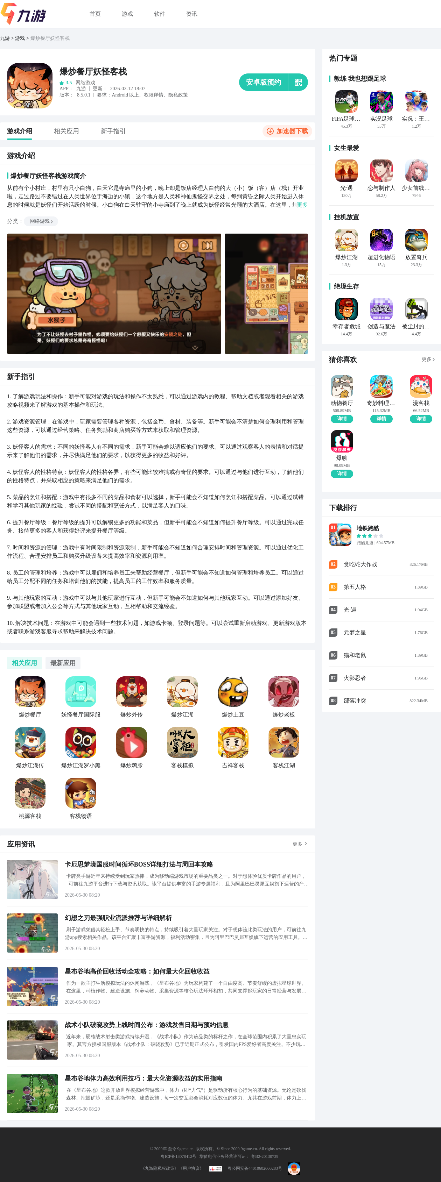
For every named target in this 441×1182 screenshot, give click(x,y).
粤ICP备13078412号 (179, 1156)
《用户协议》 (191, 1168)
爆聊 (342, 458)
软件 (159, 14)
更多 (297, 844)
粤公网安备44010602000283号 (254, 1168)
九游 (5, 38)
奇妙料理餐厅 (381, 403)
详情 (342, 418)
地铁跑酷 (368, 528)
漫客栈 (421, 403)
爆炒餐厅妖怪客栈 (50, 38)
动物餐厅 (342, 403)
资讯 (191, 14)
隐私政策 (178, 95)
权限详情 (153, 95)
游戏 (127, 14)
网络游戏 (42, 221)
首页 (95, 14)
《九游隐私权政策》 (159, 1168)
